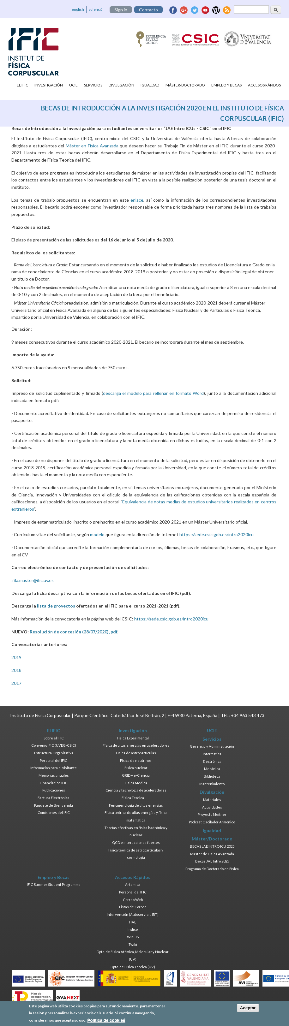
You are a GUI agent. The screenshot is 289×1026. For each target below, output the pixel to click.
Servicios (93, 85)
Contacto (148, 9)
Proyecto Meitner (212, 814)
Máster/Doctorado (185, 85)
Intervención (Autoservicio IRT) (133, 914)
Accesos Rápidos (264, 85)
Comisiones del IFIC (54, 812)
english (78, 9)
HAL (132, 922)
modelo (97, 534)
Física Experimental (133, 738)
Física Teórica (133, 798)
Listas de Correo (132, 907)
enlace (136, 200)
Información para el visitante (53, 768)
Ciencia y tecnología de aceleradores (135, 790)
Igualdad (150, 85)
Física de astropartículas (136, 753)
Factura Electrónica (53, 798)
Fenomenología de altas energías (136, 805)
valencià (96, 9)
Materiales (212, 800)
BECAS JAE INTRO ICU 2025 (212, 846)
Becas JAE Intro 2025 (212, 861)
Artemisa (132, 884)
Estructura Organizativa (53, 753)
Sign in (120, 9)
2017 (16, 683)
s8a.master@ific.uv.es (32, 580)
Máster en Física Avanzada (92, 145)
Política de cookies (106, 1022)
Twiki (133, 944)
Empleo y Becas (226, 85)
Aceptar (248, 1010)
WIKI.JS (133, 937)
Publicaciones (53, 790)
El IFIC (22, 85)
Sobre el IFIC (54, 738)
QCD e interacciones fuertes (136, 842)
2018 (16, 670)
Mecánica (212, 769)
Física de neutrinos (136, 760)
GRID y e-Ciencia (136, 775)
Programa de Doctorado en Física (212, 869)
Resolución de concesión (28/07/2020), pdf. (74, 631)
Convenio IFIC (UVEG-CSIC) (53, 745)
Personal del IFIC (53, 760)
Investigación (48, 85)
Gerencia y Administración (212, 746)
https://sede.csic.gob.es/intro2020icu (216, 534)
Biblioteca (212, 776)
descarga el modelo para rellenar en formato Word (153, 393)
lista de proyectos (56, 605)
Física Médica (136, 783)
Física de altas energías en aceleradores (136, 745)
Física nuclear (136, 768)
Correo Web (133, 900)
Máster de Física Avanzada (212, 854)
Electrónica (212, 761)
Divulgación (121, 85)
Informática (212, 754)
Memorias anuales (54, 775)
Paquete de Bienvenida (53, 805)
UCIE (73, 85)
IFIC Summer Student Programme (54, 884)
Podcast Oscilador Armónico (212, 822)
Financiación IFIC (54, 783)
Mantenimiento (212, 784)
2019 (16, 657)
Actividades (212, 807)
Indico (133, 929)
